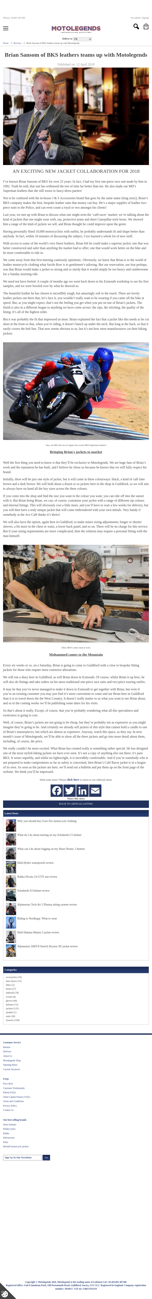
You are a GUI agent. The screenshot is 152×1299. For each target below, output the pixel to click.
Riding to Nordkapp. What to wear (37, 918)
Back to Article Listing (76, 803)
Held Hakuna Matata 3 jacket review (38, 932)
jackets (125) (12, 1008)
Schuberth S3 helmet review (33, 890)
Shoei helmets (9, 1124)
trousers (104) (13, 1020)
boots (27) (11, 988)
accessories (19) (14, 977)
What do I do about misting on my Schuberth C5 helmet (49, 835)
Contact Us (8, 1110)
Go (46, 1157)
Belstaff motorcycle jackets (16, 1146)
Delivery (7, 1051)
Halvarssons (8, 1137)
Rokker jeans (9, 1129)
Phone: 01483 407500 (14, 17)
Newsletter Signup (140, 17)
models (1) (11, 1012)
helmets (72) (12, 1004)
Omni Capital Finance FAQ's (16, 1097)
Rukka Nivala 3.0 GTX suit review (37, 876)
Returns (6, 1047)
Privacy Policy (10, 1106)
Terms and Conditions (13, 1101)
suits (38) (10, 1016)
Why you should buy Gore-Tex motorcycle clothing (47, 821)
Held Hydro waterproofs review (35, 862)
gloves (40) (11, 1000)
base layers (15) (13, 981)
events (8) (11, 996)
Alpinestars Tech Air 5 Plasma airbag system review (47, 904)
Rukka (6, 1133)
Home (6, 43)
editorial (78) (12, 992)
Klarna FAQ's (9, 1092)
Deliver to (67, 38)
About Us (7, 1056)
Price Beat (8, 1083)
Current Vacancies (11, 1069)
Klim (5, 1142)
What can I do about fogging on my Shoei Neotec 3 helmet (51, 848)
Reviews (18, 43)
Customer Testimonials (14, 1088)
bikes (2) (10, 985)
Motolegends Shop (12, 1060)
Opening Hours (10, 1065)
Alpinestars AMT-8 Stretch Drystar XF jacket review (47, 946)
